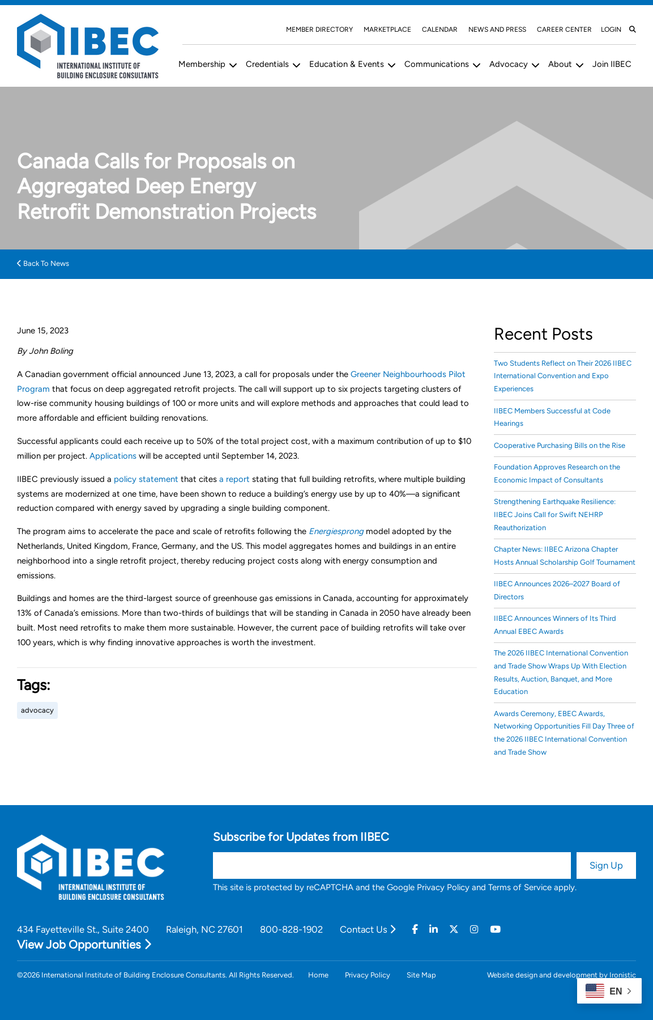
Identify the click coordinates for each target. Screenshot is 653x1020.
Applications (112, 456)
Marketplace (387, 29)
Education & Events (346, 64)
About (560, 64)
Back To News (43, 263)
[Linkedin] (433, 929)
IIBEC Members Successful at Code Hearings (552, 417)
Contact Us (367, 929)
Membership (201, 64)
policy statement (146, 479)
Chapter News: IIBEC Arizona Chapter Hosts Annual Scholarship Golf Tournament (564, 555)
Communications (436, 64)
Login (611, 29)
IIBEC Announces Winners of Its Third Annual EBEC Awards (555, 625)
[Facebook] (415, 929)
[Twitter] (453, 929)
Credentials (267, 64)
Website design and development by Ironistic (561, 975)
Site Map (421, 975)
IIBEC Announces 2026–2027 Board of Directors (557, 590)
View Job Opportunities (84, 944)
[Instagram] (474, 929)
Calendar (440, 29)
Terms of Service (520, 887)
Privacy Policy (443, 887)
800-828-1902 (291, 929)
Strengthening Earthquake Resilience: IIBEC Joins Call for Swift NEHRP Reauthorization (555, 514)
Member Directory (319, 29)
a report (234, 479)
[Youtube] (495, 929)
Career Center (564, 29)
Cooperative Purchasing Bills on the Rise (559, 445)
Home (318, 975)
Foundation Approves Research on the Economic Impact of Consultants (557, 473)
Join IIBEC (611, 64)
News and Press (497, 29)
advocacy (37, 710)
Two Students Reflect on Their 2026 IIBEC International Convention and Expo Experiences (562, 376)
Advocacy (508, 64)
